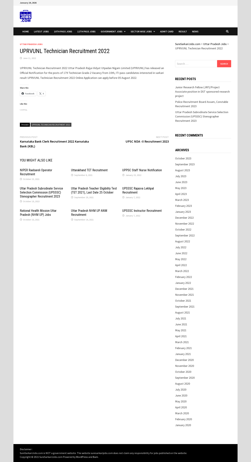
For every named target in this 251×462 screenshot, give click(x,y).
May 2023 (180, 188)
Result (183, 31)
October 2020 (183, 372)
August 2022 (182, 241)
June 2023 (181, 182)
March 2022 (182, 271)
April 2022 (181, 265)
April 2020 (181, 407)
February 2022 (183, 277)
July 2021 (180, 318)
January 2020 (183, 425)
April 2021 (181, 336)
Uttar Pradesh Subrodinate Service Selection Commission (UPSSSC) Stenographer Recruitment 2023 (41, 192)
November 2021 (184, 295)
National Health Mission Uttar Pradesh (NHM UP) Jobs (38, 213)
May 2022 (180, 259)
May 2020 (180, 401)
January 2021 (183, 354)
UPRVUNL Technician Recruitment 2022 (51, 124)
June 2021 (181, 324)
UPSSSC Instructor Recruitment (142, 211)
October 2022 (183, 229)
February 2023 (183, 206)
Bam (95, 456)
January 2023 (183, 212)
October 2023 (183, 158)
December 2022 (184, 217)
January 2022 (183, 283)
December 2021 (184, 289)
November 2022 (184, 223)
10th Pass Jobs (63, 31)
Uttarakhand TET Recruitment (89, 170)
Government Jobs (111, 31)
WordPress (82, 456)
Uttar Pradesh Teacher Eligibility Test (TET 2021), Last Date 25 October (94, 190)
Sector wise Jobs (141, 31)
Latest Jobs (41, 31)
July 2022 (180, 247)
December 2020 (184, 360)
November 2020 (184, 366)
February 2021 (183, 348)
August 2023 (182, 170)
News (195, 31)
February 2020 (183, 419)
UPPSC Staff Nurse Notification (142, 170)
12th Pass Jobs (86, 31)
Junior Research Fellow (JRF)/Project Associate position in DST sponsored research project (202, 91)
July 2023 (180, 176)
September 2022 (185, 235)
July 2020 (180, 389)
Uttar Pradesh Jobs (31, 44)
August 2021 (182, 312)
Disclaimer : (26, 449)
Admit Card (167, 31)
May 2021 (180, 330)
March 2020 (182, 413)
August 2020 (182, 383)
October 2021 (183, 300)
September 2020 (185, 378)
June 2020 (181, 395)
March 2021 (182, 342)
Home (25, 31)
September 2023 (185, 164)
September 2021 (185, 306)
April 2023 (181, 194)
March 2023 (182, 200)
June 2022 (181, 253)
